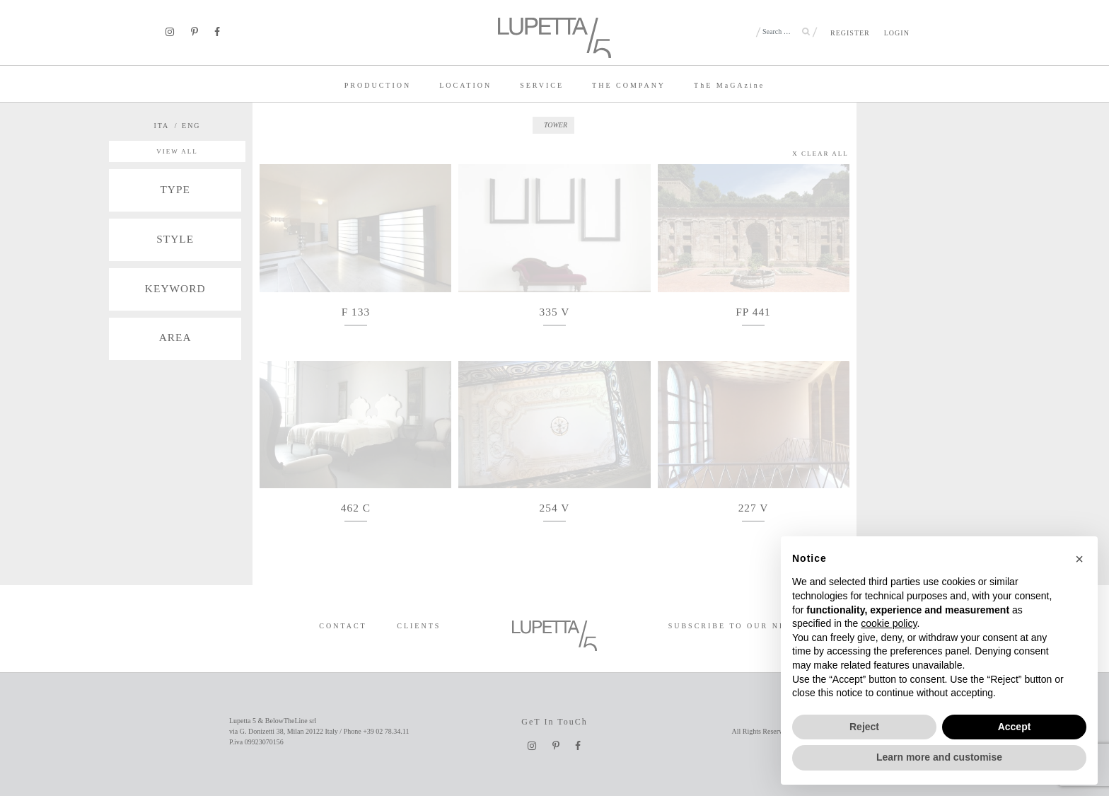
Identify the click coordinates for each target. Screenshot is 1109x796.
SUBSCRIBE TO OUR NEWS (734, 626)
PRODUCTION (377, 85)
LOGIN (897, 33)
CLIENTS (419, 626)
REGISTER (850, 33)
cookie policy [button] (889, 623)
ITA (161, 125)
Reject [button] (864, 726)
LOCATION (465, 85)
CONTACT (342, 626)
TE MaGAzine (729, 85)
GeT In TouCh (554, 722)
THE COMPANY (629, 85)
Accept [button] (1014, 726)
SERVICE (542, 85)
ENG (191, 125)
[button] (1079, 559)
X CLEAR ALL (820, 153)
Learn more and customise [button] (939, 757)
